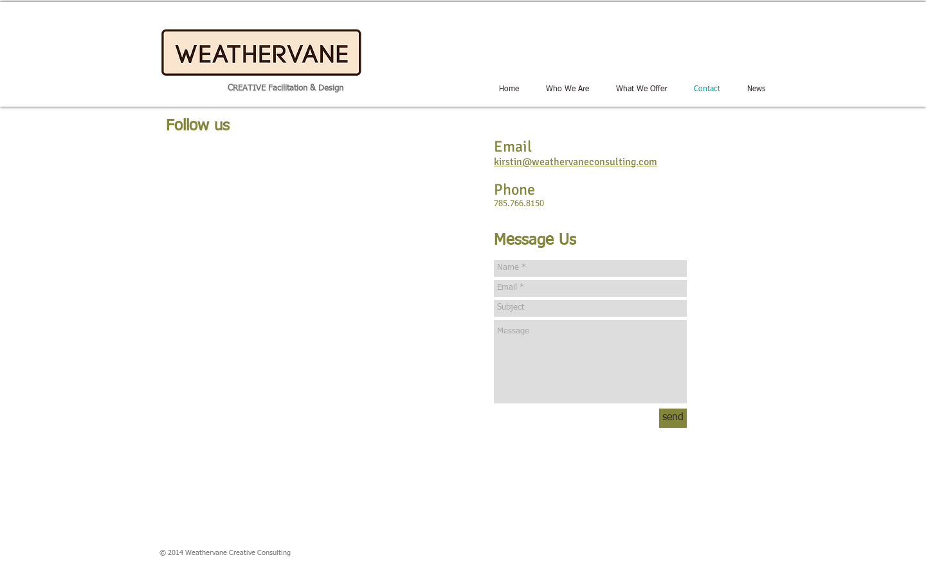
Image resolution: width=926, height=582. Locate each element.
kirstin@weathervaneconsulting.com (575, 161)
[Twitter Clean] (748, 552)
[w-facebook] (729, 552)
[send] (673, 418)
